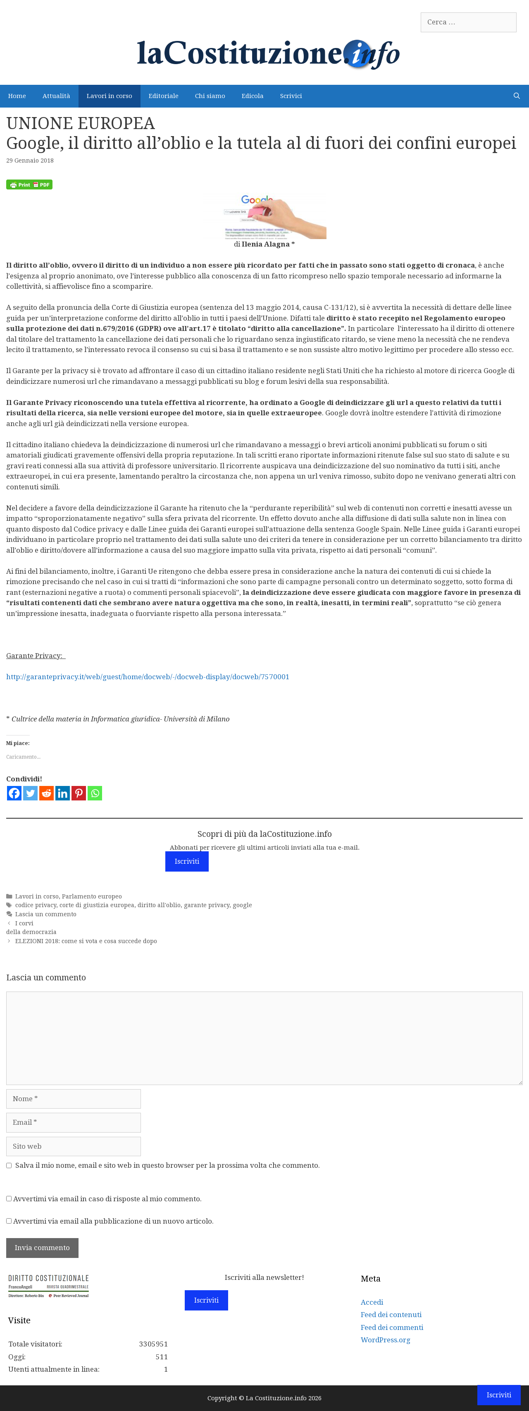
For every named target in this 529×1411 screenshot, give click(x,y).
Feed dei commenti (392, 1327)
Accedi (372, 1302)
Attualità (56, 96)
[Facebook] (14, 793)
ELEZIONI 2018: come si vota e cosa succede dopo (86, 941)
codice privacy (35, 905)
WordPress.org (385, 1340)
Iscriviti (187, 861)
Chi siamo (210, 96)
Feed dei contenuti (391, 1314)
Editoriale (164, 96)
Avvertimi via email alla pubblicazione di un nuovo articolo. (113, 1221)
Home (17, 96)
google (242, 905)
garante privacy (206, 905)
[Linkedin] (62, 793)
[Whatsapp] (95, 793)
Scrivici (291, 96)
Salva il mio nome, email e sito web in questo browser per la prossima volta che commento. (167, 1165)
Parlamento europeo (92, 896)
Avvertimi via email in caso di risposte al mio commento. (107, 1199)
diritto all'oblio (159, 905)
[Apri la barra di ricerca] (517, 96)
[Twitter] (30, 793)
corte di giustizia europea (97, 905)
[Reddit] (46, 793)
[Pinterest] (78, 793)
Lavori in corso (109, 96)
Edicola (253, 96)
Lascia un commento (45, 914)
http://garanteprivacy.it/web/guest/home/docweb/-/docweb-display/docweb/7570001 (148, 677)
